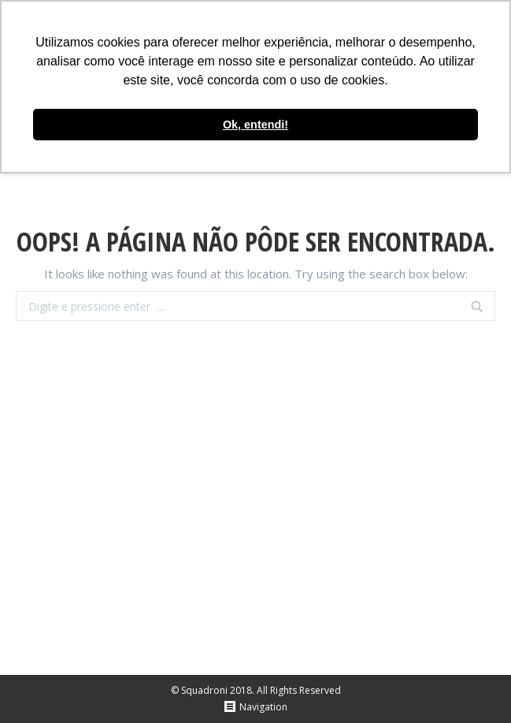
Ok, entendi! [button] (255, 124)
